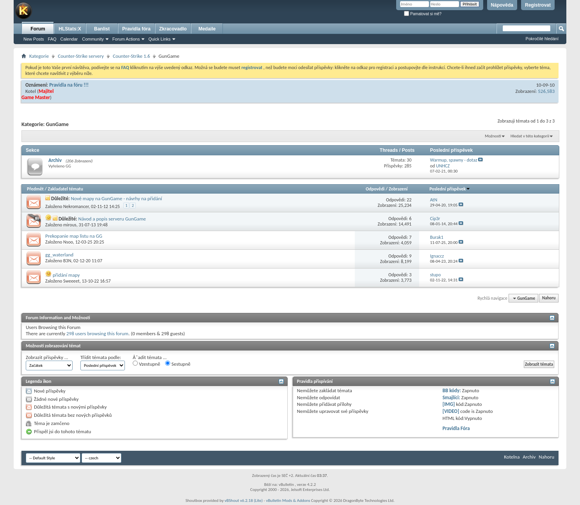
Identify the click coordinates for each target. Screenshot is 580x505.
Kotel (30, 91)
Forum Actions (126, 39)
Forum (37, 29)
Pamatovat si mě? (422, 14)
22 (409, 200)
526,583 (546, 91)
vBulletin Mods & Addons (288, 500)
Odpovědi (375, 189)
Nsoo (68, 242)
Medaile (206, 29)
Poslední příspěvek (449, 189)
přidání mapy (66, 275)
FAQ (52, 39)
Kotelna (512, 457)
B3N (67, 260)
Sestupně (177, 364)
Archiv (55, 160)
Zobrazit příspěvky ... (47, 357)
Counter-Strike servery (81, 56)
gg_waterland (59, 255)
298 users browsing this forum (97, 333)
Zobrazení (398, 189)
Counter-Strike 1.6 (131, 56)
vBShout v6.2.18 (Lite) (243, 500)
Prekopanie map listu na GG (73, 236)
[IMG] (449, 404)
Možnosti (493, 136)
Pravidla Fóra (456, 428)
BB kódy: (452, 390)
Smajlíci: (451, 397)
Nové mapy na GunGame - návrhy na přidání (116, 198)
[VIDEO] (451, 411)
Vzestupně (146, 364)
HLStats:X (70, 29)
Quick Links (159, 39)
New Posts (33, 39)
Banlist (102, 29)
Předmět (35, 189)
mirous (70, 225)
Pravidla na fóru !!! (69, 85)
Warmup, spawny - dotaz (453, 160)
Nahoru (548, 298)
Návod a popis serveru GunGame (112, 219)
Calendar (69, 39)
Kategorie (39, 56)
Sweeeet (71, 281)
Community (93, 39)
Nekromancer (76, 206)
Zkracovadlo (173, 29)
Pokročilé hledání (542, 38)
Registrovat (538, 5)
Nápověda (502, 5)
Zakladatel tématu (65, 189)
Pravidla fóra (136, 29)
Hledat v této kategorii (530, 136)
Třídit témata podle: (100, 357)
